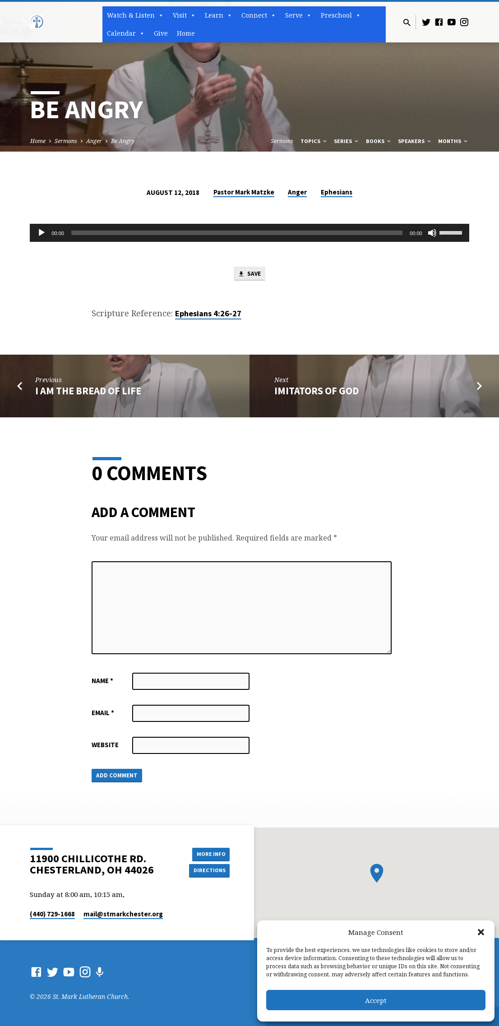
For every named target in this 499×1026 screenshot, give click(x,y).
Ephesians (336, 192)
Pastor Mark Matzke (243, 192)
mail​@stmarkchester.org (123, 914)
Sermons (66, 141)
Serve (298, 15)
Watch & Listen (135, 15)
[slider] (236, 233)
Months (453, 141)
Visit (184, 15)
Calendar (126, 33)
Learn (218, 15)
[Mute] (432, 232)
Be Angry (123, 141)
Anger (94, 141)
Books (379, 141)
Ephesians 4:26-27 (208, 315)
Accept (376, 1000)
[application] (249, 233)
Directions (207, 871)
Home (186, 33)
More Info (207, 853)
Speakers (415, 141)
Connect (258, 15)
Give (161, 33)
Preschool (341, 15)
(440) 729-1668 (52, 914)
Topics (314, 141)
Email (103, 714)
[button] (480, 932)
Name (102, 682)
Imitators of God (316, 392)
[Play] (41, 232)
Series (347, 141)
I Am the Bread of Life (88, 392)
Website (105, 746)
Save (249, 275)
